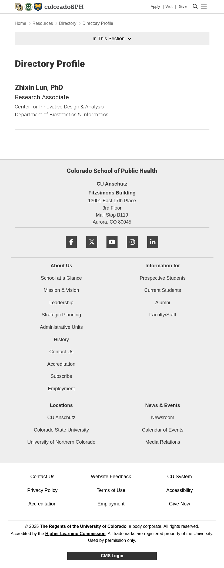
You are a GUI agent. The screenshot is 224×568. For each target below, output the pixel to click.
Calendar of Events (162, 430)
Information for (162, 265)
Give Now (179, 504)
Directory (67, 23)
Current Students (162, 290)
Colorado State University (61, 430)
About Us (61, 265)
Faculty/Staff (162, 314)
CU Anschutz (61, 417)
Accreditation (61, 364)
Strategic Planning (61, 314)
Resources (42, 23)
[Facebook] (71, 250)
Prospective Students (163, 278)
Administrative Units (61, 327)
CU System (179, 476)
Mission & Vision (61, 290)
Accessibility (179, 490)
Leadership (61, 302)
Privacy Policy (42, 490)
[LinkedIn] (152, 250)
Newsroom (162, 417)
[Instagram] (132, 250)
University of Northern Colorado (61, 442)
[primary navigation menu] (204, 6)
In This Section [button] (111, 38)
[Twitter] (91, 250)
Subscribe (61, 376)
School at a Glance (61, 278)
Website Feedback (111, 476)
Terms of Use (111, 490)
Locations (61, 405)
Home (20, 23)
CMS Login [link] (112, 555)
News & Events (162, 405)
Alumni (162, 302)
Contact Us (61, 351)
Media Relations (162, 442)
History (61, 339)
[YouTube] (112, 250)
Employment (61, 388)
